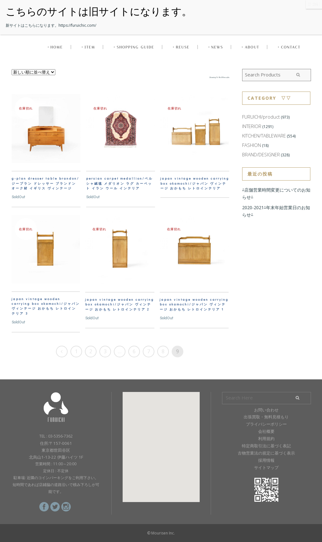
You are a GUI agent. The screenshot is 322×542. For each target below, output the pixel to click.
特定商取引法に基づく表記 (266, 446)
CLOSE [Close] (313, 4)
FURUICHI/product (261, 117)
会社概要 (266, 431)
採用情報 (266, 460)
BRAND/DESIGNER (261, 154)
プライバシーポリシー (266, 424)
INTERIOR (251, 126)
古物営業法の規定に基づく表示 (266, 453)
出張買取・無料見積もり (266, 417)
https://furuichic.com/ (77, 25)
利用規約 (266, 438)
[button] (161, 441)
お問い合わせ (266, 410)
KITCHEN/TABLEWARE (264, 135)
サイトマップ (266, 467)
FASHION (251, 145)
